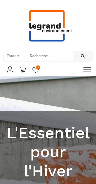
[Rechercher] (82, 56)
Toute (11, 56)
